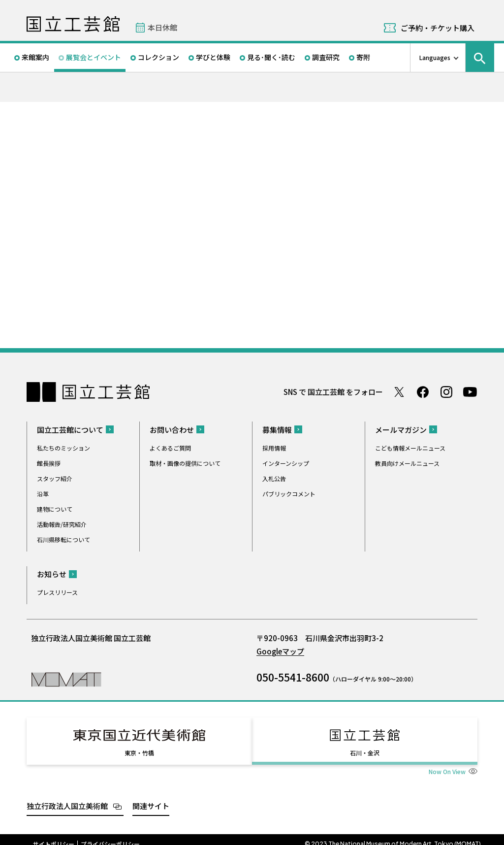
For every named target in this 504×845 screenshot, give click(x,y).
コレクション (158, 57)
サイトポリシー (53, 835)
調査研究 (326, 57)
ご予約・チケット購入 (437, 28)
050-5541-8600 (292, 677)
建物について (54, 509)
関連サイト (150, 797)
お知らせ (51, 574)
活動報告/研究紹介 (62, 524)
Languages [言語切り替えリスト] (434, 57)
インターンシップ (285, 463)
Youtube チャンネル (470, 392)
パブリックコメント (288, 493)
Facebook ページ (422, 392)
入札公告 (274, 478)
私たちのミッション (63, 448)
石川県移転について (63, 539)
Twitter (399, 392)
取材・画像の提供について (185, 463)
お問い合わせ (172, 429)
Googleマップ (280, 651)
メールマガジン (401, 429)
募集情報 (277, 429)
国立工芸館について (70, 429)
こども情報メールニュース (410, 448)
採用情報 (274, 448)
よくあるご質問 (170, 448)
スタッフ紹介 (54, 478)
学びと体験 (213, 57)
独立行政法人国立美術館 (67, 797)
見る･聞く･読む (271, 57)
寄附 (363, 57)
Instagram (446, 392)
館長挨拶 (49, 463)
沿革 (43, 493)
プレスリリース (57, 592)
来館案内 (35, 57)
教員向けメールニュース (407, 463)
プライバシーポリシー (110, 835)
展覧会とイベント (93, 57)
